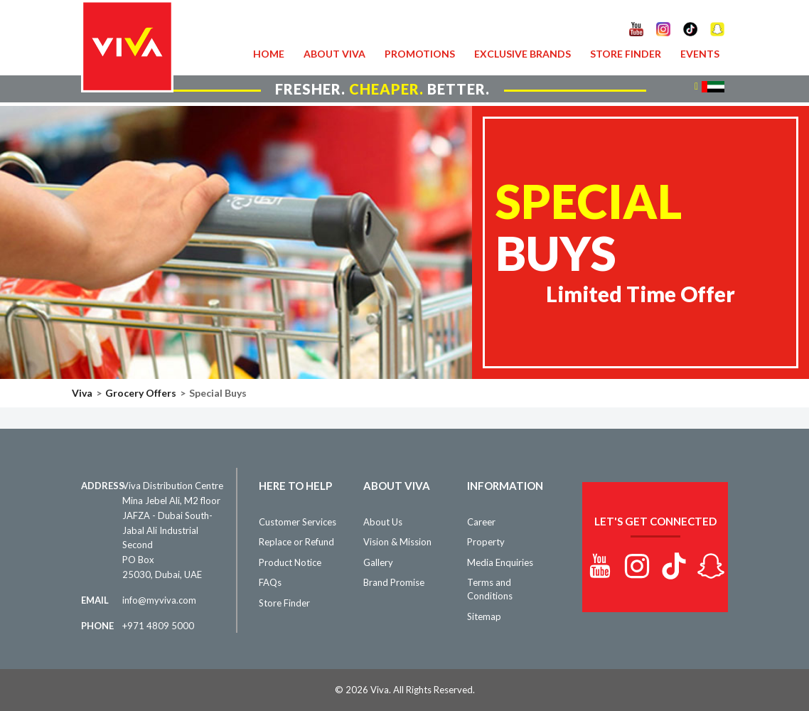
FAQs (270, 582)
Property (486, 541)
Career (481, 522)
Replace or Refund (296, 541)
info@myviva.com (159, 600)
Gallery (378, 562)
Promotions (420, 54)
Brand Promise (393, 582)
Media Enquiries (500, 562)
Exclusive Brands (522, 54)
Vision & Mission (397, 541)
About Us (382, 522)
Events (699, 54)
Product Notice (290, 562)
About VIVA (334, 54)
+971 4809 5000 (158, 625)
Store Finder (625, 54)
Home (268, 54)
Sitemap (484, 616)
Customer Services (297, 522)
